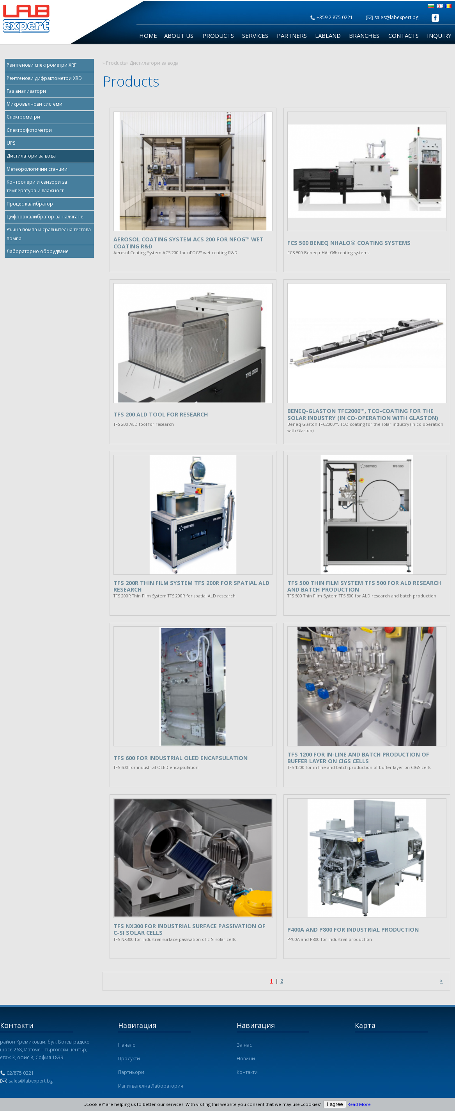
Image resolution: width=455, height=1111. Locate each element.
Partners (292, 36)
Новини (246, 1058)
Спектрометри (23, 117)
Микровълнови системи (34, 104)
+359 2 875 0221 (335, 17)
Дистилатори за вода (31, 155)
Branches (364, 36)
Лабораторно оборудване (38, 251)
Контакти (247, 1072)
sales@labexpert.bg (396, 17)
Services (255, 36)
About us (178, 36)
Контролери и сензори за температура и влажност (37, 186)
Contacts (403, 36)
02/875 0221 (20, 1073)
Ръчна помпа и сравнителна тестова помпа (49, 234)
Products (218, 36)
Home (148, 36)
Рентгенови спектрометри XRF (41, 65)
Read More (359, 1104)
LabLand (328, 36)
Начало (127, 1045)
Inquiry (439, 36)
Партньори (131, 1072)
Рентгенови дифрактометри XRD (44, 78)
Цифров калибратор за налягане (45, 216)
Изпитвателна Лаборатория (150, 1086)
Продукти (129, 1058)
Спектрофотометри (29, 130)
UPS (11, 143)
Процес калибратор (30, 203)
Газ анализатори (26, 91)
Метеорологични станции (37, 169)
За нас (244, 1045)
